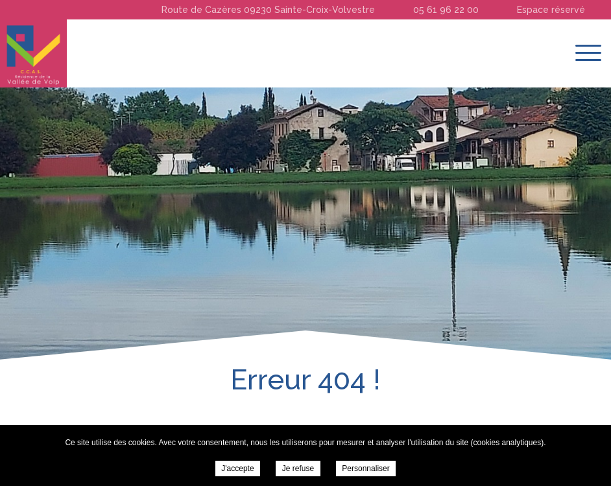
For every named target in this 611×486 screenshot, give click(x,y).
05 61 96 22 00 (446, 10)
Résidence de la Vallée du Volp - (33, 53)
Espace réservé (551, 10)
